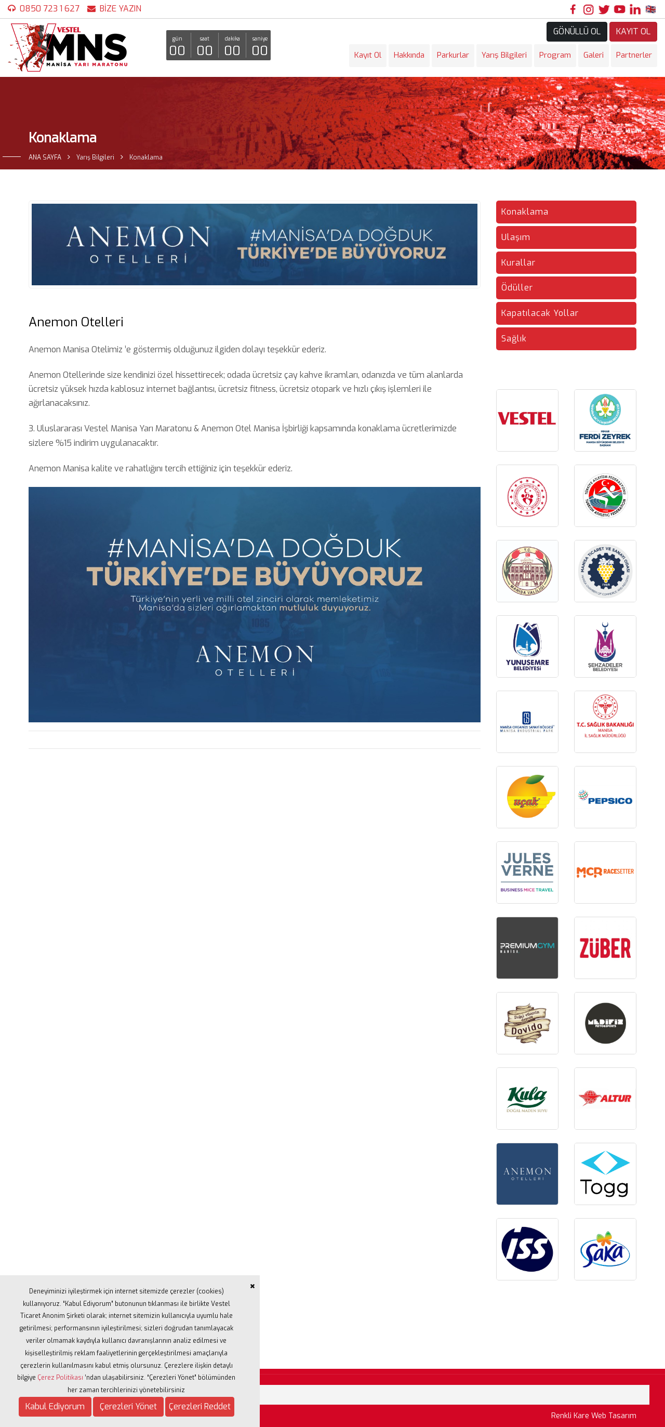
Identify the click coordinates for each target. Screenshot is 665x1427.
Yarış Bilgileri (504, 55)
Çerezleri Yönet (128, 1406)
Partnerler (634, 55)
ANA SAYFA (45, 157)
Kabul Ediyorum (55, 1406)
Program (555, 55)
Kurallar (518, 262)
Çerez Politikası (60, 1377)
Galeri (593, 55)
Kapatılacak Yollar (540, 313)
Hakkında (409, 55)
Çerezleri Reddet (200, 1406)
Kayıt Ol (367, 55)
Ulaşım (515, 237)
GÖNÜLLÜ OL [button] (577, 31)
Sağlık (514, 338)
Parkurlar (453, 55)
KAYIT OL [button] (633, 31)
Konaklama (525, 211)
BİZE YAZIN (120, 8)
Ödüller (517, 287)
